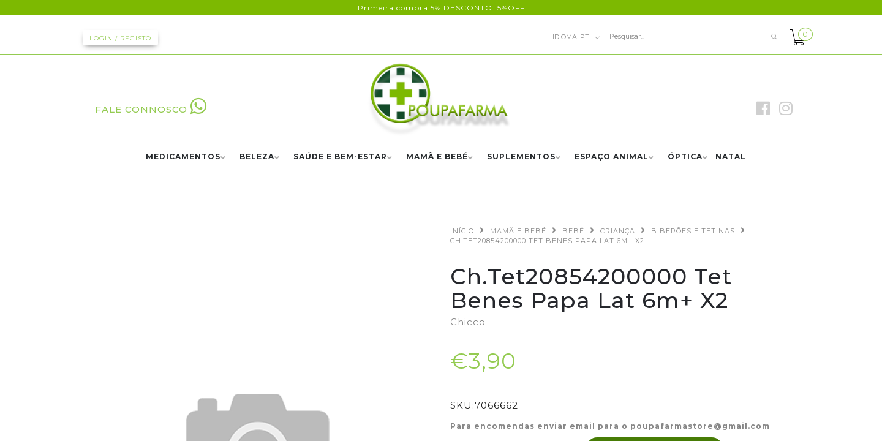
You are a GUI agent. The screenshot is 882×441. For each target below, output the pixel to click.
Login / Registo (120, 38)
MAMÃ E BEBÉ (437, 157)
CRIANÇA (617, 231)
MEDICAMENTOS (183, 157)
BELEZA (256, 157)
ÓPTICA (685, 157)
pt (576, 37)
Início (462, 231)
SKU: (462, 405)
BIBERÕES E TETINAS (693, 231)
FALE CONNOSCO (151, 109)
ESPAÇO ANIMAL (612, 157)
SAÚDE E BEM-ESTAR (340, 157)
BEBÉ (573, 231)
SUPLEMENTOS (521, 157)
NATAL (730, 157)
